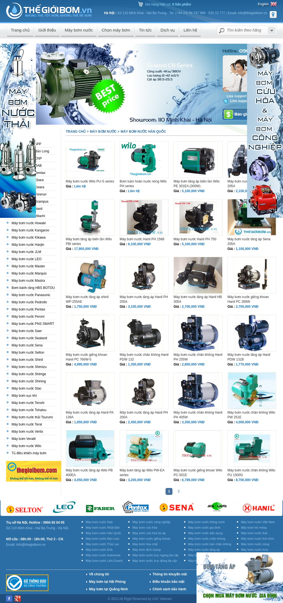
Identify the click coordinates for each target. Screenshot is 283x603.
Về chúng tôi (99, 574)
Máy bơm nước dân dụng (205, 533)
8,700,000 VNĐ (247, 480)
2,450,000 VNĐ (139, 422)
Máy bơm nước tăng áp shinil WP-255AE (87, 299)
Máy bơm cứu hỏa (144, 527)
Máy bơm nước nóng (255, 544)
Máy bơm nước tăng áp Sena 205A (248, 241)
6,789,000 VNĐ (193, 480)
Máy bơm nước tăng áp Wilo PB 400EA (89, 472)
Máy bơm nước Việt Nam (258, 522)
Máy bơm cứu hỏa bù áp (149, 533)
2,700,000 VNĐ (193, 307)
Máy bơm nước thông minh (206, 522)
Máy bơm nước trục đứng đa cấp (154, 560)
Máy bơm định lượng (146, 549)
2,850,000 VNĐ (193, 364)
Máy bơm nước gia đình (204, 527)
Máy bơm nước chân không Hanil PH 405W (198, 415)
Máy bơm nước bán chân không (209, 544)
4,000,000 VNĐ (247, 422)
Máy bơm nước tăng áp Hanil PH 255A (144, 299)
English (263, 4)
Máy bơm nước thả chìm (257, 538)
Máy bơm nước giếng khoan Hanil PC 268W (248, 299)
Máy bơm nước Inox (254, 549)
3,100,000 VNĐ (139, 307)
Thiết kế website (187, 599)
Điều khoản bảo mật (168, 582)
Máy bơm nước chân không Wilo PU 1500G (251, 472)
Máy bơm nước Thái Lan (102, 544)
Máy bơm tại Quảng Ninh (108, 589)
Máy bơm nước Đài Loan (102, 538)
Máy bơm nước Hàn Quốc (143, 132)
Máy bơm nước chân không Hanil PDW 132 (144, 357)
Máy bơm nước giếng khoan (151, 538)
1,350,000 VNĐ (139, 364)
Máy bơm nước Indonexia (103, 555)
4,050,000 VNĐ (85, 480)
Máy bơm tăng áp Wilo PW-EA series (142, 472)
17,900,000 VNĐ (86, 249)
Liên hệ (80, 186)
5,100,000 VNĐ (193, 191)
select (272, 30)
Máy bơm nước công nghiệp (151, 522)
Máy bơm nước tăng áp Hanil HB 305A (198, 299)
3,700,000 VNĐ (247, 307)
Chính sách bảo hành (169, 589)
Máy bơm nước (103, 132)
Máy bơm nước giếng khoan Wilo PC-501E (198, 472)
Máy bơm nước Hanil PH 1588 (142, 239)
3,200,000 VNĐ (139, 480)
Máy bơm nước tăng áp (204, 549)
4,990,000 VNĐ (85, 364)
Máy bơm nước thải (254, 533)
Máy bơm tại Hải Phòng (107, 582)
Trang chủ (76, 132)
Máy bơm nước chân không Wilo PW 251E (251, 415)
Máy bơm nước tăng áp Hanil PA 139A (90, 415)
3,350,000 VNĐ (193, 422)
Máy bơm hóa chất (145, 544)
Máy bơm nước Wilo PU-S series (90, 181)
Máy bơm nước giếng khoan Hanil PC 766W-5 (86, 357)
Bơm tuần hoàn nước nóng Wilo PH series (143, 183)
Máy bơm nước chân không (207, 538)
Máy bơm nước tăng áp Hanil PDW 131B (248, 357)
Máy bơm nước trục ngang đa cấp (155, 555)
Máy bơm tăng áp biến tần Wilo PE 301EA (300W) (196, 183)
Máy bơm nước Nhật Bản (103, 527)
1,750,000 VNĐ (85, 307)
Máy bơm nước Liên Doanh (104, 560)
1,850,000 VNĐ (85, 422)
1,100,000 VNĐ (247, 249)
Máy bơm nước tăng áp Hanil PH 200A (144, 415)
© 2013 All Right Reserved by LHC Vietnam (140, 599)
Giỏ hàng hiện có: (168, 4)
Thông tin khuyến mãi (170, 574)
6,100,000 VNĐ (139, 244)
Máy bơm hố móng (254, 527)
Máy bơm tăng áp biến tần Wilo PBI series (89, 241)
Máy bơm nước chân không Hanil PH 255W (198, 357)
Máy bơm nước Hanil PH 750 (195, 239)
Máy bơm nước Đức (99, 549)
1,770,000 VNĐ (247, 364)
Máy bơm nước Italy (99, 522)
